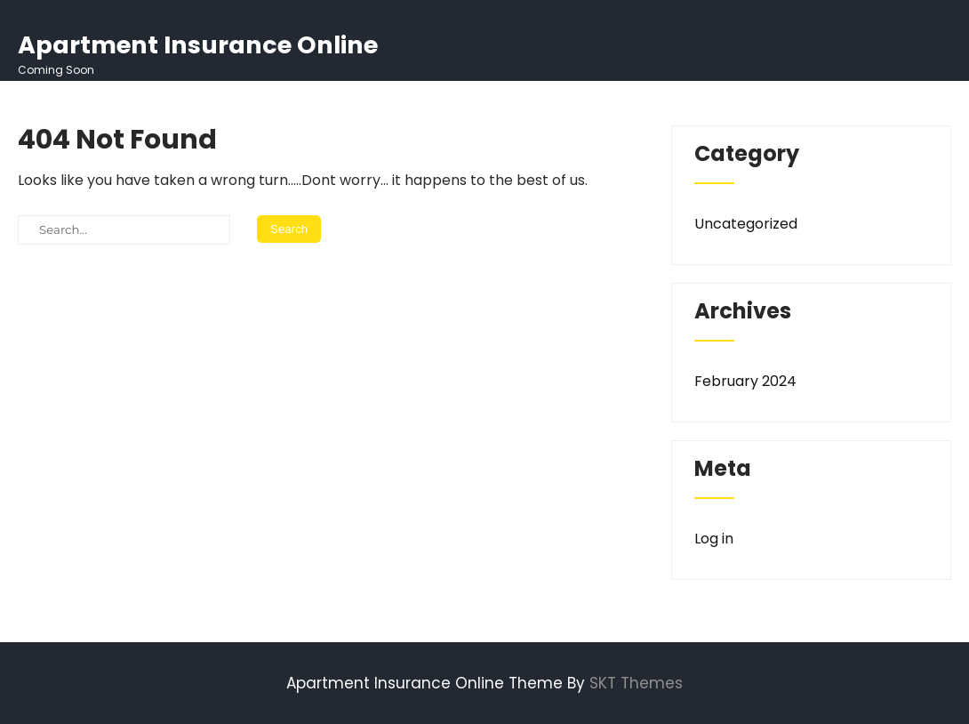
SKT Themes (636, 683)
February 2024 (745, 381)
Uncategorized (745, 223)
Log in (713, 538)
